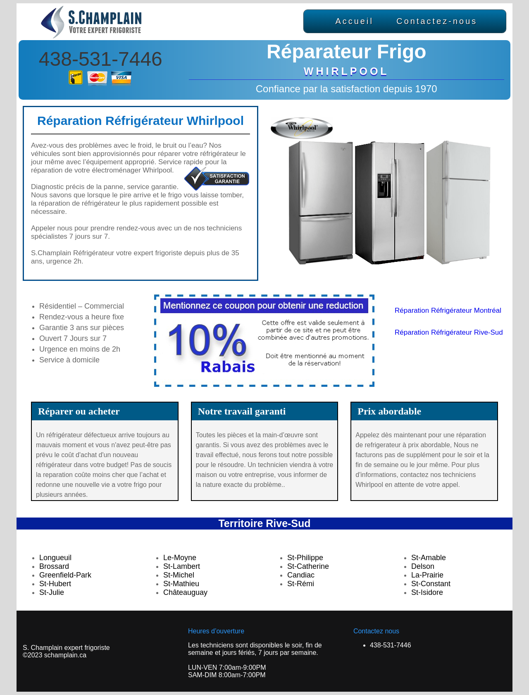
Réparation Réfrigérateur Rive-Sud (449, 332)
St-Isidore (427, 592)
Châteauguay (185, 592)
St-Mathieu (181, 584)
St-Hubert (55, 584)
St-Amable (428, 558)
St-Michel (178, 575)
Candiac (301, 575)
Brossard (54, 566)
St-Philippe (305, 558)
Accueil (354, 21)
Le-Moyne (179, 558)
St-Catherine (308, 566)
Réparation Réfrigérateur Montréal (448, 310)
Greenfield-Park (65, 575)
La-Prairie (427, 575)
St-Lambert (181, 566)
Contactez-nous (436, 21)
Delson (422, 566)
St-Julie (51, 592)
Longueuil (55, 558)
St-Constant (430, 584)
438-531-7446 (100, 59)
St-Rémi (300, 584)
